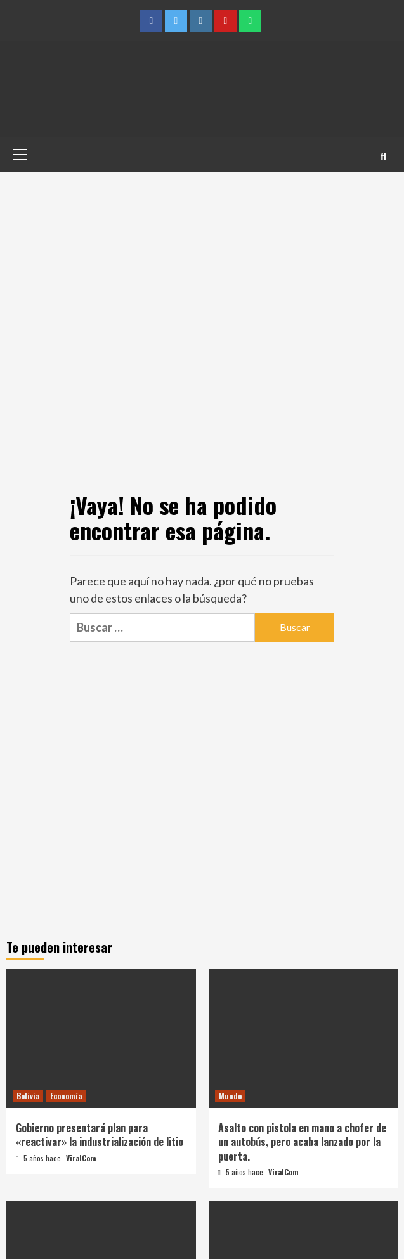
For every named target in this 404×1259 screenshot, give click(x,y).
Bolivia (27, 1095)
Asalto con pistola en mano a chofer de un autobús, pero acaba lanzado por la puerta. (302, 1142)
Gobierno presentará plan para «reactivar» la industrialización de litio (99, 1134)
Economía (66, 1095)
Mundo (230, 1095)
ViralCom (81, 1157)
